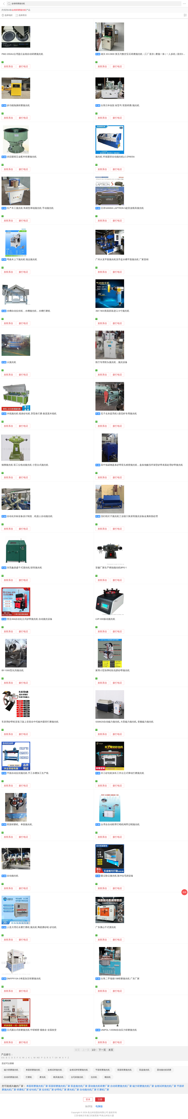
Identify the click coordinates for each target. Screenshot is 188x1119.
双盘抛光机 (144, 1070)
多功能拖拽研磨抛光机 (18, 105)
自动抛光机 (12, 875)
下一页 (102, 1049)
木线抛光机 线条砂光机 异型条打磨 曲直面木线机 (31, 413)
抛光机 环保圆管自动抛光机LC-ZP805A (115, 156)
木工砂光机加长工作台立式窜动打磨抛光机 (122, 773)
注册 (100, 1099)
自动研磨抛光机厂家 (121, 1086)
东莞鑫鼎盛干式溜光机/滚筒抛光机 (24, 567)
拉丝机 (94, 1077)
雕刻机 (108, 1077)
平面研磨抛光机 (102, 1070)
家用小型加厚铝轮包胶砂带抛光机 (112, 670)
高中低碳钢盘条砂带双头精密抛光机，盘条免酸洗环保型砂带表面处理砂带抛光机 (142, 465)
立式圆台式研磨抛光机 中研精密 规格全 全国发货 (31, 1030)
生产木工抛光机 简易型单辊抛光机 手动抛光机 (30, 208)
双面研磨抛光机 (124, 1070)
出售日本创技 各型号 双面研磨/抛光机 (120, 105)
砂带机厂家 (61, 1089)
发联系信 (8, 66)
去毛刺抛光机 (77, 1077)
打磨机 (29, 1077)
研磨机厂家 (23, 1089)
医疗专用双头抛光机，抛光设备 (111, 362)
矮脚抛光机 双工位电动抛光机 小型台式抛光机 (25, 465)
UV (56, 1058)
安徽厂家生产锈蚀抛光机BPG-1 (111, 567)
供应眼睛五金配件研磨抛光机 (22, 156)
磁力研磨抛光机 (11, 1070)
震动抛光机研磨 (164, 1070)
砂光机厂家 (35, 1089)
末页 (110, 1049)
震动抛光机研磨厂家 (99, 1086)
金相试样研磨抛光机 (79, 1070)
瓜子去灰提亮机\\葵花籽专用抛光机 (119, 413)
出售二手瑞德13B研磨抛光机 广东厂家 (120, 978)
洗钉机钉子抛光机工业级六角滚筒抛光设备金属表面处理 (129, 516)
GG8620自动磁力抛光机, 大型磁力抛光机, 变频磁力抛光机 (124, 721)
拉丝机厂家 (48, 1089)
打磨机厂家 (103, 1089)
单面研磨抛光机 (33, 1070)
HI (23, 1058)
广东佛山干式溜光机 (105, 927)
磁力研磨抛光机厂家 (143, 1086)
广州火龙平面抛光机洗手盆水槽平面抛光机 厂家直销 (121, 259)
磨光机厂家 (73, 1089)
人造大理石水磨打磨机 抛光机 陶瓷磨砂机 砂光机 (31, 927)
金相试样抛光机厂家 (165, 1086)
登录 (88, 1099)
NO (38, 1058)
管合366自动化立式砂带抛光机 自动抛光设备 (29, 619)
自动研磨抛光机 (11, 1077)
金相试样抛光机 (55, 1070)
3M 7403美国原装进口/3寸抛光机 (112, 311)
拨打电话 (23, 66)
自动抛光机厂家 (88, 1089)
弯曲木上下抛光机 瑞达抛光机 (22, 259)
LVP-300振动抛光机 (105, 619)
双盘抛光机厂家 (79, 1086)
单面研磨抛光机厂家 (37, 1086)
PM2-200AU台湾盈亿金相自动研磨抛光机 (22, 54)
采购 (184, 892)
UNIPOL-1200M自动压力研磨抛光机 (119, 1030)
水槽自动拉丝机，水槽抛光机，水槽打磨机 (28, 311)
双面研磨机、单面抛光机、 (20, 824)
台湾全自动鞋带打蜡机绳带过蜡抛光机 (120, 824)
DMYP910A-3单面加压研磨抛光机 (24, 978)
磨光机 (43, 1077)
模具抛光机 (58, 1077)
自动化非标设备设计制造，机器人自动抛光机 (30, 516)
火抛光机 (11, 362)
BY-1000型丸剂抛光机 (13, 670)
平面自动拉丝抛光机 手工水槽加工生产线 (28, 773)
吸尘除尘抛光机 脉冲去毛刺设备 (117, 875)
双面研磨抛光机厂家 (59, 1086)
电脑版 (99, 1106)
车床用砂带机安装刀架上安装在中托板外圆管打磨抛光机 (30, 721)
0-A (2, 1058)
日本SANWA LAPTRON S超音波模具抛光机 (122, 208)
